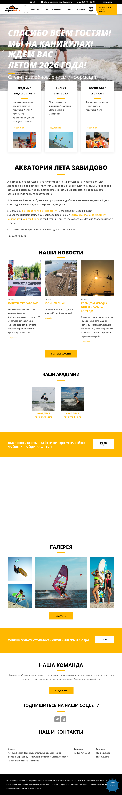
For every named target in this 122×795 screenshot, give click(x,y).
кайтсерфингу (79, 214)
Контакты (81, 9)
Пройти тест (103, 444)
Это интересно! (55, 303)
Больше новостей (61, 354)
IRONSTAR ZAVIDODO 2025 (23, 303)
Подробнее (18, 127)
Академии (35, 9)
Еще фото (61, 616)
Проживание (57, 9)
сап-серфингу (31, 219)
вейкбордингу (30, 210)
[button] (3, 52)
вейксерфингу (48, 210)
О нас (26, 9)
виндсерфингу (97, 214)
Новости (70, 9)
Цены (45, 9)
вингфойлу (13, 219)
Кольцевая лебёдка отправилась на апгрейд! (94, 307)
